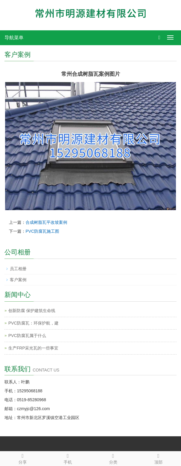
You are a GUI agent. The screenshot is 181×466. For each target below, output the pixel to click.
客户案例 (18, 279)
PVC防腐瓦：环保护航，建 (33, 323)
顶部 (158, 458)
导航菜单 (13, 37)
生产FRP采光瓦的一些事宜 (33, 348)
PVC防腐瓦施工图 (42, 231)
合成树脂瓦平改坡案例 (46, 222)
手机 (67, 458)
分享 (22, 458)
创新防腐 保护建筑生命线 (31, 310)
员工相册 (18, 268)
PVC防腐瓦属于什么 (27, 335)
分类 (113, 458)
